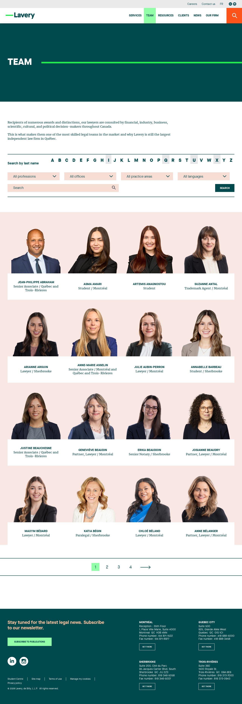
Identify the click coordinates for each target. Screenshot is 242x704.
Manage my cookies (80, 679)
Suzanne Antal (206, 284)
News (197, 15)
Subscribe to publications (29, 642)
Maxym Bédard (36, 531)
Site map (36, 679)
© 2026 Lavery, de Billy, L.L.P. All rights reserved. (33, 689)
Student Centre (15, 679)
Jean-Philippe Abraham (36, 282)
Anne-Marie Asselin (93, 365)
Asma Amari (93, 284)
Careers (192, 4)
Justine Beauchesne (36, 448)
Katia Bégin (92, 531)
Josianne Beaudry (206, 450)
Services (135, 15)
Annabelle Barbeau (206, 367)
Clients (183, 15)
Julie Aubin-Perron (149, 367)
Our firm (212, 15)
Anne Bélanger (206, 531)
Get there (147, 647)
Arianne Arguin (36, 367)
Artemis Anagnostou (149, 284)
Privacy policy (15, 683)
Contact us (208, 4)
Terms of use (55, 679)
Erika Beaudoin (149, 450)
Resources (166, 15)
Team (150, 15)
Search (225, 188)
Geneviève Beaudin (92, 450)
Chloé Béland (149, 531)
